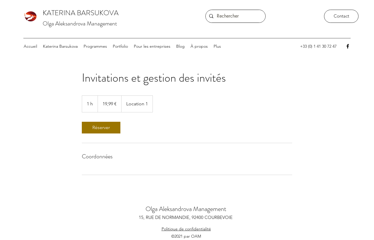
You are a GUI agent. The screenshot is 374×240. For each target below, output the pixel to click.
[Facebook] (348, 46)
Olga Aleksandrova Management (80, 23)
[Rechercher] (235, 16)
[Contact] (341, 16)
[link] (101, 127)
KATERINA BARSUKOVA (81, 13)
